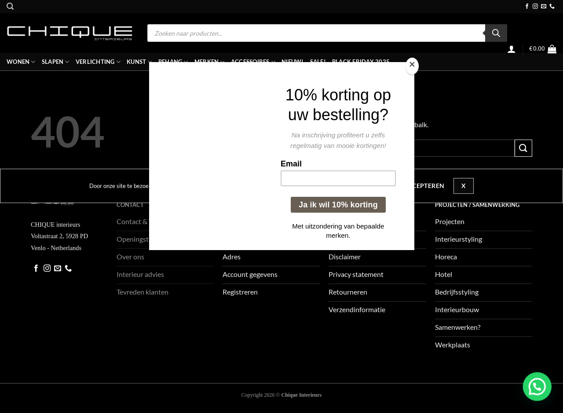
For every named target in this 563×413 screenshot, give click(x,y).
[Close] (412, 66)
